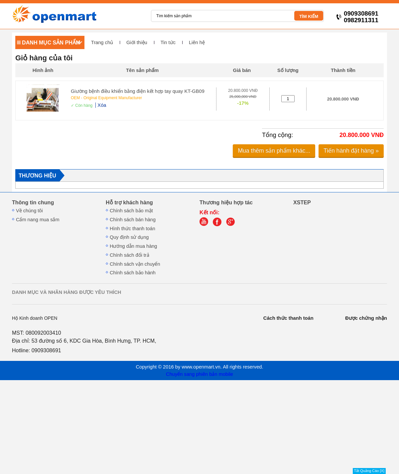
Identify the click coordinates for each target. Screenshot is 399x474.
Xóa (101, 105)
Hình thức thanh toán (132, 228)
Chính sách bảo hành (133, 272)
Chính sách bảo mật (131, 210)
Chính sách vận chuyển (135, 264)
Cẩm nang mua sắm (38, 219)
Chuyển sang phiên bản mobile (199, 374)
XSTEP (302, 202)
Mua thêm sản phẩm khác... (274, 150)
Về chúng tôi (29, 210)
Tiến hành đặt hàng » (351, 150)
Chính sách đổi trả (129, 255)
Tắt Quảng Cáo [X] (369, 471)
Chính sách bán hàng (133, 219)
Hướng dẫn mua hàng (133, 246)
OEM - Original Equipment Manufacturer (106, 98)
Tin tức (168, 42)
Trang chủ (102, 42)
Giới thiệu (136, 42)
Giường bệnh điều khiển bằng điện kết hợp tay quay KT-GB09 (137, 91)
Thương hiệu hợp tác (226, 202)
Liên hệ (197, 42)
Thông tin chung (33, 202)
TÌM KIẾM (308, 16)
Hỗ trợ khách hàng (129, 202)
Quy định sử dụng (129, 237)
